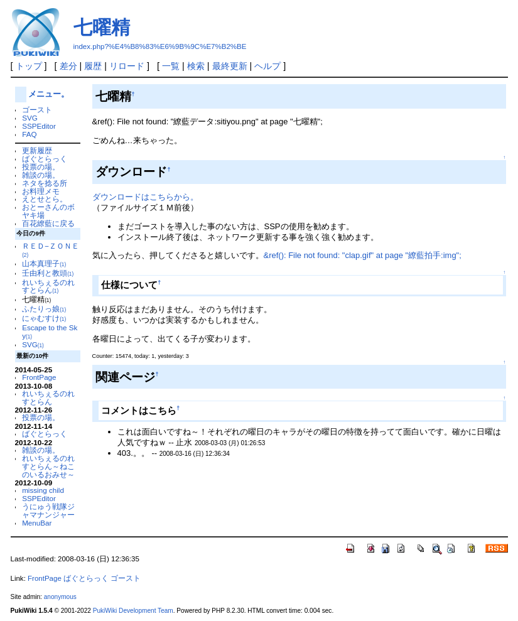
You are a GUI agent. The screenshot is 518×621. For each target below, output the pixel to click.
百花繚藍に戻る (48, 223)
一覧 (171, 66)
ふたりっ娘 (44, 309)
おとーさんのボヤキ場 (48, 211)
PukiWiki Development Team (133, 610)
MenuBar (36, 523)
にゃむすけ (44, 318)
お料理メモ (41, 191)
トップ (29, 66)
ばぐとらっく (44, 158)
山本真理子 (44, 263)
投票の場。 (41, 167)
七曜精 (101, 27)
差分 (68, 66)
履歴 (93, 66)
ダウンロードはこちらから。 (145, 197)
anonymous (60, 596)
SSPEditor (39, 126)
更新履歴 (37, 150)
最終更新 (229, 66)
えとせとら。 (44, 199)
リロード (126, 66)
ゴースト (37, 109)
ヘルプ (267, 66)
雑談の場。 (41, 175)
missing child (43, 490)
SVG (30, 118)
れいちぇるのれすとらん (48, 286)
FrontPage (39, 377)
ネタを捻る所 (44, 183)
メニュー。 (48, 94)
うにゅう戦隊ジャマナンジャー (48, 510)
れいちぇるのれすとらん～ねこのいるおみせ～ (48, 466)
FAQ (29, 134)
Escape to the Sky (49, 331)
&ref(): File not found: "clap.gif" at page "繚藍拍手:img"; (362, 255)
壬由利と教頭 (47, 273)
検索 (196, 66)
